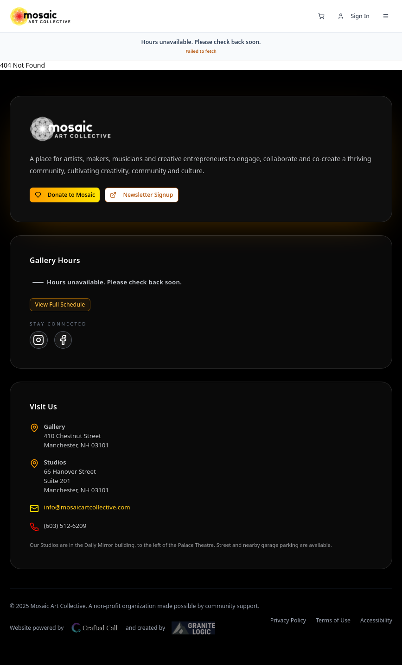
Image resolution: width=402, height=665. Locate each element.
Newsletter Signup (141, 195)
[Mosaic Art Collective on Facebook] (63, 340)
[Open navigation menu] (385, 16)
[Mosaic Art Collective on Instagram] (39, 340)
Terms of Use (333, 620)
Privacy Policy (288, 620)
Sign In (354, 16)
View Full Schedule (60, 304)
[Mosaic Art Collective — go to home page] (40, 16)
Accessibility (376, 620)
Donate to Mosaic (65, 195)
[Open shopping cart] (321, 16)
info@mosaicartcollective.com (87, 507)
